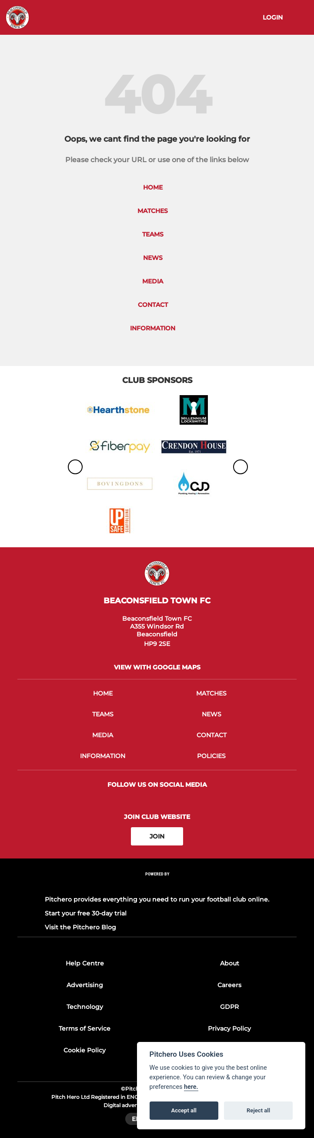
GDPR (229, 1007)
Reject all (258, 1110)
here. (191, 1087)
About (229, 963)
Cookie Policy (84, 1050)
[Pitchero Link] (157, 886)
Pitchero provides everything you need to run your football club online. (157, 899)
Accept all (184, 1110)
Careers (229, 985)
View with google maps (157, 667)
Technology (85, 1007)
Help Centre (85, 963)
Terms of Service (84, 1028)
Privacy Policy (229, 1028)
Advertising (85, 985)
